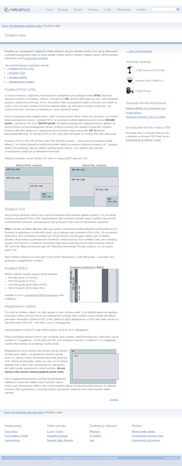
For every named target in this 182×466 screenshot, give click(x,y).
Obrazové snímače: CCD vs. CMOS (145, 117)
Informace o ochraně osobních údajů (100, 457)
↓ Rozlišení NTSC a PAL (20, 68)
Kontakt (141, 9)
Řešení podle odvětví (143, 431)
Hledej (178, 9)
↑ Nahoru (113, 399)
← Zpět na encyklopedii (139, 51)
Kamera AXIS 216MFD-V (144, 80)
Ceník (107, 9)
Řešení (78, 9)
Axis (91, 440)
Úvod (5, 25)
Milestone (94, 431)
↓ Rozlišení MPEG (17, 77)
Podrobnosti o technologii (146, 440)
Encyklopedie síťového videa (25, 25)
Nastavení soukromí (72, 457)
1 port (50, 431)
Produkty (63, 9)
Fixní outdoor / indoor (16, 435)
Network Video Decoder (60, 440)
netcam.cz (17, 9)
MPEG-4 (11, 298)
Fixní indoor (11, 431)
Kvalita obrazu (133, 112)
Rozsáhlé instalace (57, 435)
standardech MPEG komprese (41, 295)
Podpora (93, 9)
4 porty (59, 431)
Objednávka (124, 9)
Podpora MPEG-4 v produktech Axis (145, 108)
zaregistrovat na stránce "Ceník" (143, 140)
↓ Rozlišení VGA (16, 73)
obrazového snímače (35, 58)
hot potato (56, 457)
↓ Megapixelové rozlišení (20, 81)
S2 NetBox (95, 435)
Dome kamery (12, 440)
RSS (176, 457)
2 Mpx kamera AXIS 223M (145, 70)
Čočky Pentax (138, 91)
